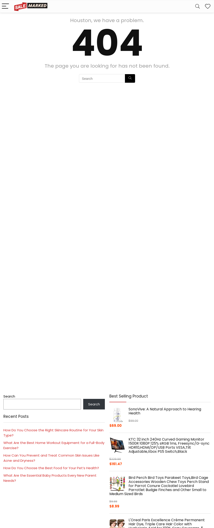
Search (9, 396)
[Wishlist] (207, 6)
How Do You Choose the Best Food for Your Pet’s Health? (51, 468)
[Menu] (5, 6)
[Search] (197, 6)
